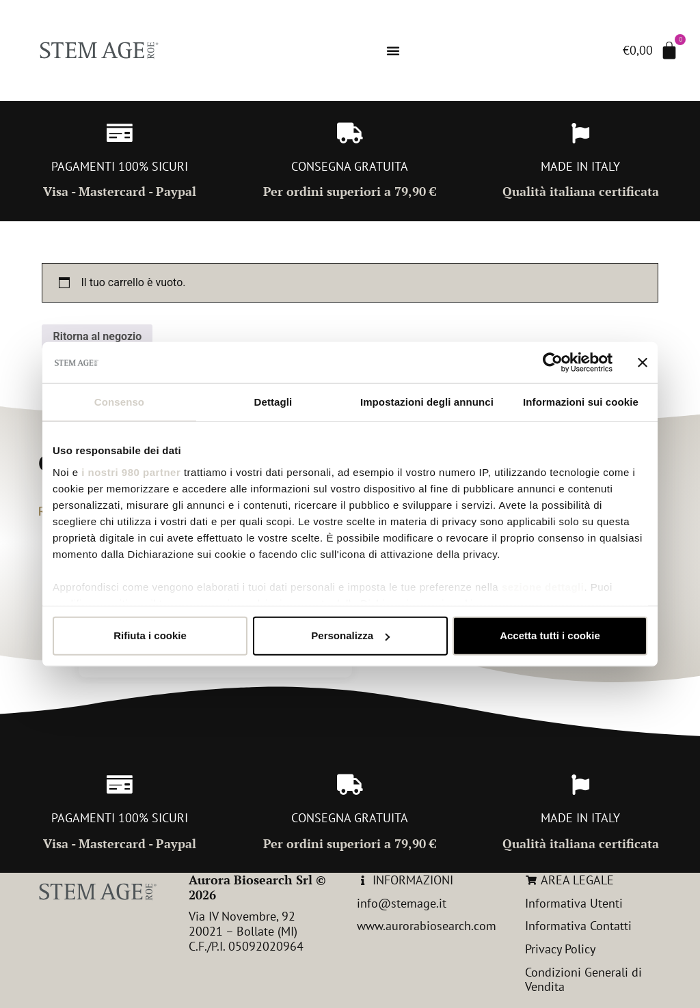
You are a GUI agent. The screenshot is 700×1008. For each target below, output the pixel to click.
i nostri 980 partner (130, 471)
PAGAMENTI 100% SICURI (119, 166)
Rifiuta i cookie (150, 635)
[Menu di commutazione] (393, 50)
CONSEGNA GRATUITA (349, 166)
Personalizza (350, 635)
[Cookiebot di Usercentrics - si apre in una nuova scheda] (552, 362)
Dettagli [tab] (273, 402)
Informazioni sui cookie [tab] (580, 402)
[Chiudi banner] (642, 362)
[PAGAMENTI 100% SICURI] (119, 133)
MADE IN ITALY (580, 166)
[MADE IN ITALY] (580, 133)
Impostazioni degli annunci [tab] (427, 402)
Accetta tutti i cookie (550, 635)
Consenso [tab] (119, 402)
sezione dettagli (543, 586)
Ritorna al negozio (97, 336)
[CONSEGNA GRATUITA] (350, 133)
